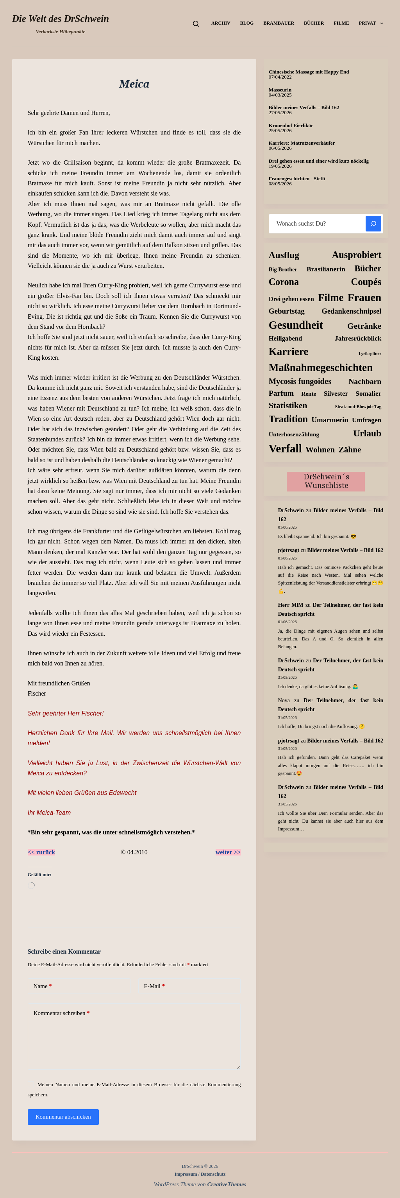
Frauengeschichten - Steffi (297, 178)
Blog (247, 23)
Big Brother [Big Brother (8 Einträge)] (283, 269)
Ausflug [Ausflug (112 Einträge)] (284, 255)
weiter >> (228, 852)
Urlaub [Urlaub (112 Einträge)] (367, 433)
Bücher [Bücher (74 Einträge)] (368, 268)
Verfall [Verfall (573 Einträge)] (285, 448)
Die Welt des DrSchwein (60, 18)
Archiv (220, 23)
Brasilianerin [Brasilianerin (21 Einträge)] (326, 269)
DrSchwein (291, 510)
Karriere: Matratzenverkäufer (302, 143)
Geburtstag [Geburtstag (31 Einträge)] (287, 311)
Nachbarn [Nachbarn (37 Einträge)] (364, 381)
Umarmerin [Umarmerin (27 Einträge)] (330, 420)
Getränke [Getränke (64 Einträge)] (364, 326)
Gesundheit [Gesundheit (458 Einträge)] (296, 325)
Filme (341, 23)
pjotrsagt (288, 550)
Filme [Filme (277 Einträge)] (330, 297)
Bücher (314, 23)
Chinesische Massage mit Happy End (309, 72)
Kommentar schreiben (62, 1013)
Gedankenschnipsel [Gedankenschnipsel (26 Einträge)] (352, 311)
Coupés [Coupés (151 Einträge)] (366, 281)
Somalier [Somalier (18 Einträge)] (368, 393)
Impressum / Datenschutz (200, 1174)
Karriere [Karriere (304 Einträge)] (289, 351)
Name (43, 986)
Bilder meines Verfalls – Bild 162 (304, 107)
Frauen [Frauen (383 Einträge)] (365, 297)
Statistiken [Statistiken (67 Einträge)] (288, 405)
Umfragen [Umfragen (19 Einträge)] (366, 420)
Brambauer (278, 23)
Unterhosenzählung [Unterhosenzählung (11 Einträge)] (294, 434)
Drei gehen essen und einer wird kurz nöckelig (319, 161)
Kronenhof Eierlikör (291, 125)
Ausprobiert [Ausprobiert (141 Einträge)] (357, 254)
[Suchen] (196, 24)
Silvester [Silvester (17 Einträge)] (336, 393)
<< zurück (41, 852)
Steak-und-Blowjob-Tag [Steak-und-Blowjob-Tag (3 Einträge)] (358, 406)
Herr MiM (291, 605)
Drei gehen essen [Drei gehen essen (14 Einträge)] (291, 299)
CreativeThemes (226, 1184)
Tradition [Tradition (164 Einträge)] (288, 419)
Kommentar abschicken (63, 1117)
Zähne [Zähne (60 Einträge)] (349, 449)
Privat (372, 23)
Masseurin (280, 90)
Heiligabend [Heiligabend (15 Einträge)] (285, 338)
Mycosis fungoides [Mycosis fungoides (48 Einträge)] (300, 381)
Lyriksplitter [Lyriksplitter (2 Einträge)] (370, 354)
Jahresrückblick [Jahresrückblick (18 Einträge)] (358, 338)
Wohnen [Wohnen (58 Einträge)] (320, 449)
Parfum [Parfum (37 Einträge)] (281, 393)
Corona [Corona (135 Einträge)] (284, 281)
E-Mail (154, 986)
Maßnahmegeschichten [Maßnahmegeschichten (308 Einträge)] (321, 367)
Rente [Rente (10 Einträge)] (308, 393)
